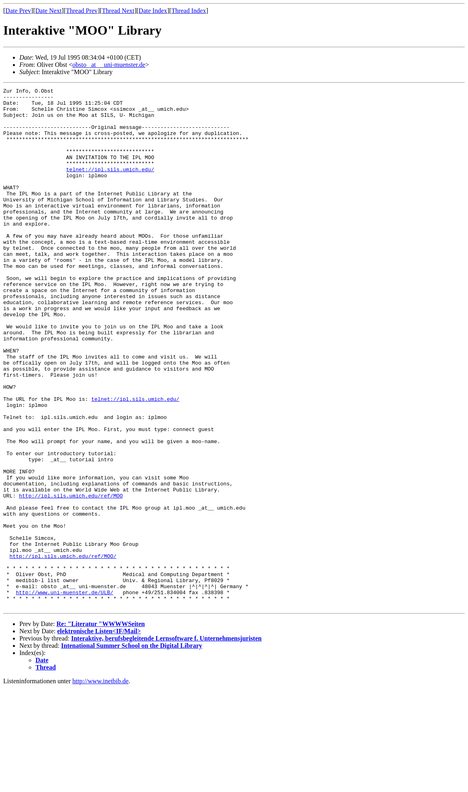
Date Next (48, 10)
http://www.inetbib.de (101, 785)
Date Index (153, 10)
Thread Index (188, 10)
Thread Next (118, 10)
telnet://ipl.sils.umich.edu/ (110, 186)
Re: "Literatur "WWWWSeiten (100, 727)
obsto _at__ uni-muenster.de (109, 64)
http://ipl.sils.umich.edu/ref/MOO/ (63, 650)
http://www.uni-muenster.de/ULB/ (64, 693)
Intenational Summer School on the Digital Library (131, 749)
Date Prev (18, 10)
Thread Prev (82, 10)
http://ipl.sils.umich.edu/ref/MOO (71, 577)
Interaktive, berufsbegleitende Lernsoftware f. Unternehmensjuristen (166, 742)
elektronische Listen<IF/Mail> (99, 735)
